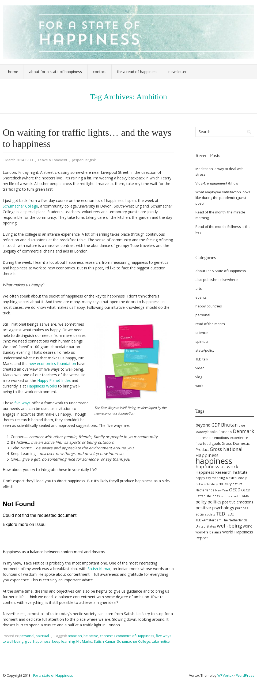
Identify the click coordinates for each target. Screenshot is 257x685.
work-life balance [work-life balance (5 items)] (208, 532)
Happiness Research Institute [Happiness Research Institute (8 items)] (221, 472)
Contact (99, 71)
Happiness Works (42, 386)
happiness (42, 641)
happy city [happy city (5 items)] (203, 478)
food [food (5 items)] (207, 443)
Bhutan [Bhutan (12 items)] (229, 424)
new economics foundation (52, 363)
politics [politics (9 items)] (214, 502)
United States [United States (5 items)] (205, 526)
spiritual (42, 635)
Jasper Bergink (84, 159)
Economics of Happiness (134, 635)
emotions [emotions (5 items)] (221, 437)
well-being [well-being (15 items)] (229, 525)
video (200, 368)
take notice (161, 641)
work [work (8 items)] (247, 526)
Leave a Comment (52, 159)
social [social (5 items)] (200, 514)
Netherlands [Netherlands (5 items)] (204, 490)
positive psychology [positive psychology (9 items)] (214, 508)
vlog (198, 376)
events (201, 297)
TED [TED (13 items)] (220, 513)
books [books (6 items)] (212, 431)
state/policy (204, 350)
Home (13, 71)
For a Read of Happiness (137, 71)
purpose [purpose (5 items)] (241, 508)
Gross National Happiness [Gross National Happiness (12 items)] (219, 452)
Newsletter (177, 71)
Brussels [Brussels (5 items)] (225, 432)
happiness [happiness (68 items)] (213, 461)
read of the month (210, 323)
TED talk (201, 359)
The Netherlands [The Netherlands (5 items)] (235, 520)
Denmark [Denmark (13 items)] (243, 431)
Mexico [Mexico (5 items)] (231, 478)
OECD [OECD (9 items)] (234, 490)
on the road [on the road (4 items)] (229, 496)
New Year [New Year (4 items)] (221, 490)
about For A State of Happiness (220, 270)
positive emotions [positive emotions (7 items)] (237, 502)
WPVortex (225, 675)
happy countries (208, 306)
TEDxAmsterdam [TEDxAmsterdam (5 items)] (208, 520)
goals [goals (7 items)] (216, 443)
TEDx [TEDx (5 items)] (230, 514)
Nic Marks (84, 641)
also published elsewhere (216, 279)
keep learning (63, 641)
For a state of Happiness (53, 675)
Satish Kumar (99, 568)
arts (198, 288)
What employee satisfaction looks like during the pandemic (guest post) (223, 198)
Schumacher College (20, 206)
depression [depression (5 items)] (204, 437)
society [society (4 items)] (210, 514)
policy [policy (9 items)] (201, 502)
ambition (75, 635)
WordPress (245, 675)
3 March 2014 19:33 (18, 159)
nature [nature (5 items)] (238, 484)
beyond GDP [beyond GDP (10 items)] (207, 425)
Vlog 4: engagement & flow (216, 183)
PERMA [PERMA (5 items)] (244, 496)
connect (106, 635)
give (28, 641)
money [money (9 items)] (225, 484)
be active (91, 635)
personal (27, 635)
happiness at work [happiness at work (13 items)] (216, 466)
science (201, 332)
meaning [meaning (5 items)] (218, 478)
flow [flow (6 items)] (198, 443)
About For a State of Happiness (55, 71)
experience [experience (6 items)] (239, 437)
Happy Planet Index (53, 380)
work (199, 385)
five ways (22, 402)
